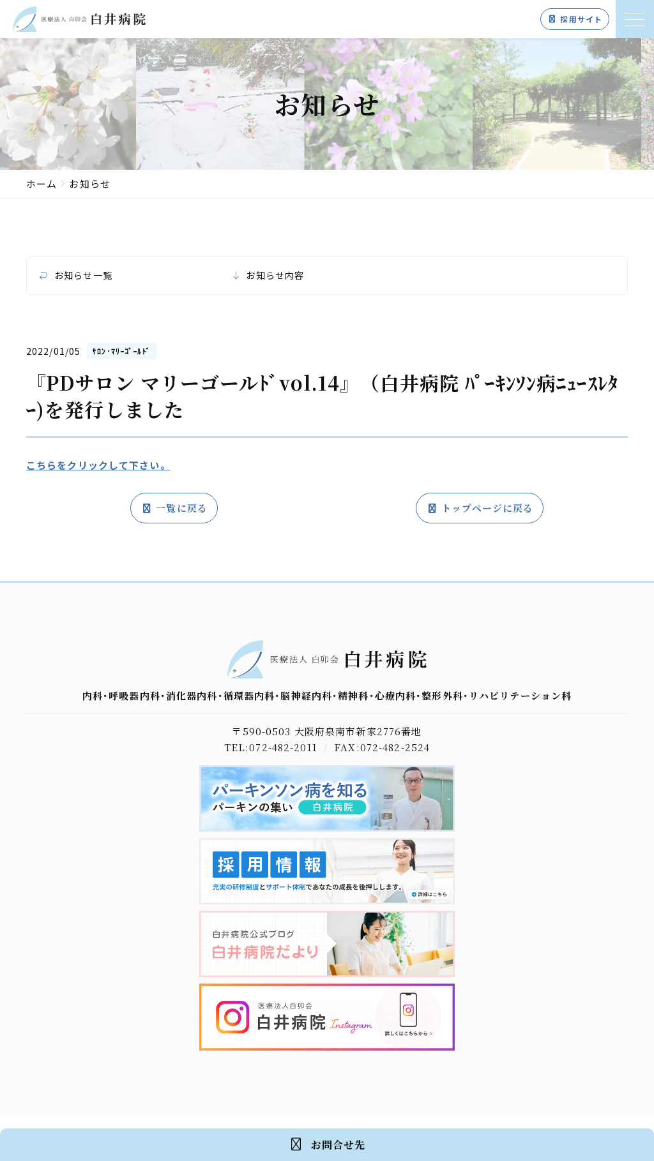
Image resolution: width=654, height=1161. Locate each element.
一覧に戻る (174, 507)
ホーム (41, 183)
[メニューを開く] (635, 19)
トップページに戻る (479, 507)
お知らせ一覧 (83, 275)
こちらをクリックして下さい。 (98, 465)
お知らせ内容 (275, 275)
